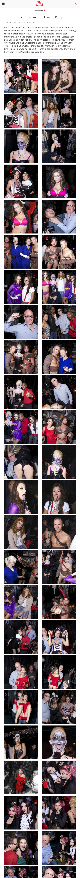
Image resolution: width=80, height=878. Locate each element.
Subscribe (40, 10)
